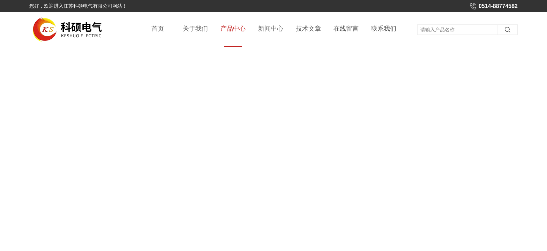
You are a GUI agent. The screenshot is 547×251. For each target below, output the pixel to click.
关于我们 (195, 28)
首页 (157, 28)
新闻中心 (270, 28)
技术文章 (308, 28)
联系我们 (383, 28)
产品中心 (233, 36)
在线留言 (346, 28)
